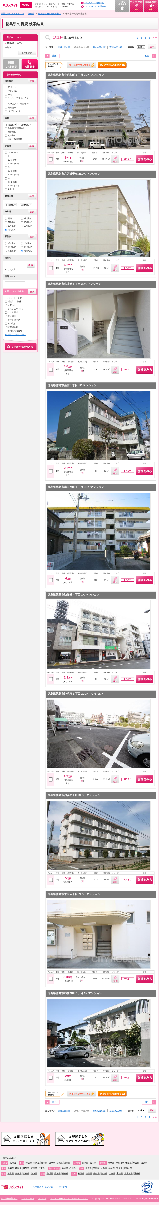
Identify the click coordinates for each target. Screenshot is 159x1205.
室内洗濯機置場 (15, 331)
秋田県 (36, 1162)
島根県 (18, 1173)
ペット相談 (13, 312)
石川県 (72, 1168)
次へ (147, 55)
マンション (13, 91)
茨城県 (144, 1162)
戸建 (10, 94)
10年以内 (28, 222)
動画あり (12, 107)
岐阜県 (34, 1168)
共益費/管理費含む (16, 128)
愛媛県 (57, 1173)
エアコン (12, 305)
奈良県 (119, 1168)
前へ (54, 55)
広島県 (26, 1173)
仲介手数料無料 (15, 139)
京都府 (96, 1168)
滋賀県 (88, 1168)
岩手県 (44, 1162)
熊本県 (104, 1173)
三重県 (41, 1168)
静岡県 (18, 1168)
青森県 (29, 1162)
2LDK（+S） (14, 174)
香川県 (50, 1173)
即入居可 (12, 316)
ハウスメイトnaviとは (43, 1187)
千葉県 (128, 1162)
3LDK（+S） (14, 185)
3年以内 (27, 218)
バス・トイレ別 (15, 298)
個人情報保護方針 (9, 1198)
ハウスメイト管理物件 (18, 104)
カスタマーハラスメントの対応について (69, 1198)
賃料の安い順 (64, 47)
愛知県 (26, 1168)
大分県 (112, 1173)
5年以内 (11, 222)
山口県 (34, 1173)
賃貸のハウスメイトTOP (12, 13)
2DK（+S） (13, 171)
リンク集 (42, 1198)
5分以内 (27, 243)
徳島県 (31, 13)
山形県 (52, 1162)
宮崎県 (120, 1173)
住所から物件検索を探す (49, 13)
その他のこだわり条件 (15, 334)
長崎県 (96, 1173)
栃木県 (93, 1162)
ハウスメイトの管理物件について (98, 6)
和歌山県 (128, 1168)
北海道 (13, 1162)
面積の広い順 (115, 47)
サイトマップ (28, 1198)
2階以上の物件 (14, 301)
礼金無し (12, 135)
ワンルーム (13, 152)
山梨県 (11, 1168)
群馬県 (85, 1162)
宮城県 (59, 1162)
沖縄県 (137, 1173)
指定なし (12, 229)
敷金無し (12, 132)
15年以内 (12, 226)
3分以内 (11, 243)
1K (9, 156)
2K (9, 167)
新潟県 (65, 1168)
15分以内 (28, 247)
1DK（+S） (13, 160)
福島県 (67, 1162)
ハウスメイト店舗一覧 (94, 3)
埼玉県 (136, 1162)
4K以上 (11, 189)
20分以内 (12, 251)
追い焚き (12, 323)
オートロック (14, 320)
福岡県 (81, 1173)
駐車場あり (13, 327)
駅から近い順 (99, 47)
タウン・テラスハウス (18, 98)
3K (9, 178)
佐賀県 (89, 1173)
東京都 (111, 1162)
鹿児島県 (128, 1173)
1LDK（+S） (14, 163)
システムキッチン (16, 309)
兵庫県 (112, 1168)
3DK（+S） (13, 182)
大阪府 (104, 1168)
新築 (10, 218)
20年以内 (28, 226)
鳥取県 (11, 1173)
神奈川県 (120, 1162)
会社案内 (62, 1187)
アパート (12, 87)
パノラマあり (14, 111)
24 (156, 37)
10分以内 (12, 247)
